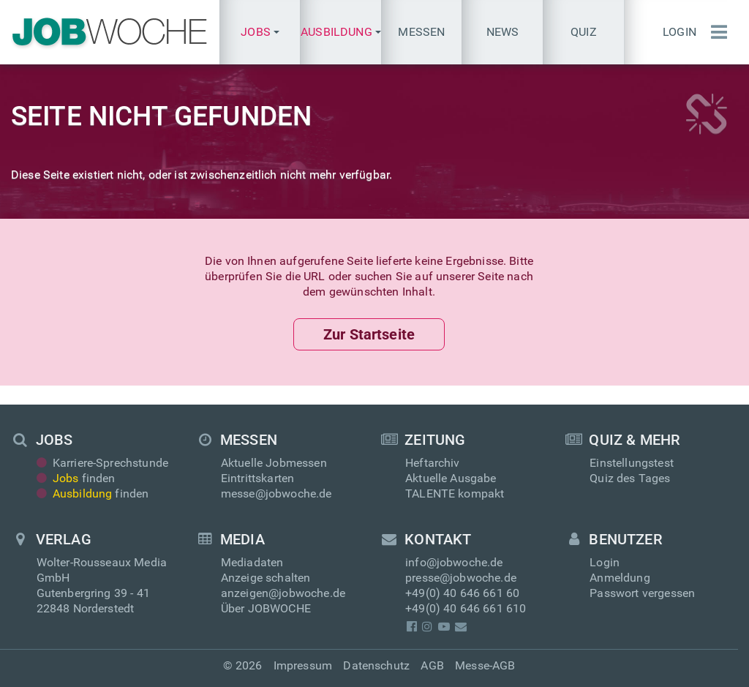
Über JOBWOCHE (266, 608)
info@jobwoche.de (454, 562)
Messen (421, 32)
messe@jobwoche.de (276, 493)
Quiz (584, 32)
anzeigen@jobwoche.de (283, 593)
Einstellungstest (632, 463)
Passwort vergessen (642, 593)
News (502, 32)
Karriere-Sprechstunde (103, 463)
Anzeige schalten (266, 578)
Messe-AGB (485, 665)
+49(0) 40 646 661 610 (465, 608)
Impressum (303, 665)
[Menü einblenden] (715, 32)
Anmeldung (620, 578)
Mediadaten (252, 562)
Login (679, 32)
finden (76, 478)
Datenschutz (376, 665)
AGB (432, 665)
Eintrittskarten (257, 478)
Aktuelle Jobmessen (274, 463)
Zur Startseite (369, 334)
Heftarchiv (432, 463)
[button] (259, 32)
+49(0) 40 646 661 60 (462, 593)
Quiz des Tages (630, 478)
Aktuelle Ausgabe (451, 478)
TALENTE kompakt (454, 493)
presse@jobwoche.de (460, 578)
